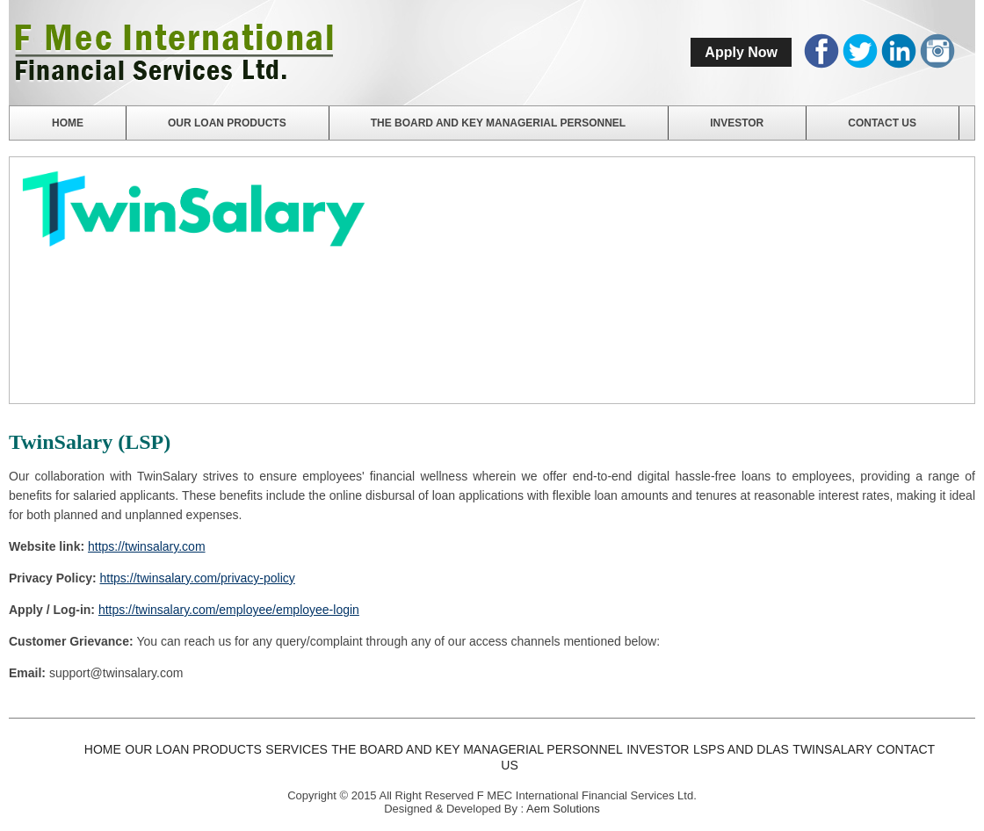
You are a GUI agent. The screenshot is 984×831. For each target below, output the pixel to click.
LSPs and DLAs (741, 749)
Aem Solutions (563, 808)
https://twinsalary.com (147, 546)
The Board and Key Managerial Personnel (498, 123)
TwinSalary (832, 749)
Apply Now (741, 52)
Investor (736, 123)
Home (67, 123)
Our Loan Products (227, 123)
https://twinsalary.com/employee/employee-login (228, 610)
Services (296, 749)
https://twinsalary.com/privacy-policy (197, 578)
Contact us (882, 123)
